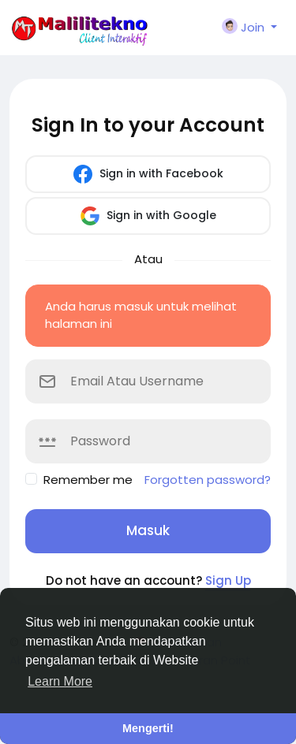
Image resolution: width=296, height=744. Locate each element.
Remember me (88, 479)
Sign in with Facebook (148, 174)
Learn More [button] (60, 681)
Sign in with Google (148, 215)
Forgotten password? (207, 479)
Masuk (148, 530)
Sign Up (228, 580)
